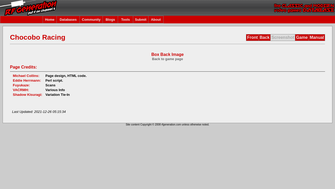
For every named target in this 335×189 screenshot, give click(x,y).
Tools (125, 20)
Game (302, 37)
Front (252, 37)
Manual (317, 37)
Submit (140, 20)
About (156, 20)
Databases (68, 20)
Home (49, 20)
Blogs (110, 20)
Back (265, 37)
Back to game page (167, 59)
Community (91, 20)
